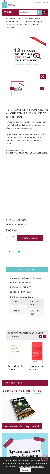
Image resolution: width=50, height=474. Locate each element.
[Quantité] (9, 238)
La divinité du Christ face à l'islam (24, 366)
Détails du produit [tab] (27, 270)
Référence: (11, 220)
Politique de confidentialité (31, 466)
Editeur (13, 282)
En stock (10, 224)
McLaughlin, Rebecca (31, 278)
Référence (15, 287)
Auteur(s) (15, 278)
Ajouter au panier (30, 238)
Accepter (25, 470)
